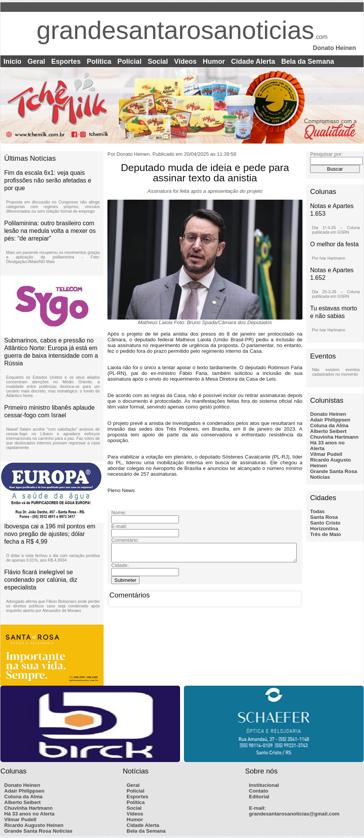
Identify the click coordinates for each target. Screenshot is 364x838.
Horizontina (324, 528)
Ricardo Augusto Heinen (33, 825)
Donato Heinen (328, 414)
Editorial (259, 796)
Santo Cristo (325, 523)
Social (158, 61)
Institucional (264, 785)
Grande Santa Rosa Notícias (38, 831)
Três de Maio (325, 534)
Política (99, 61)
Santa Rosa (324, 517)
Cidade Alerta (253, 61)
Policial (129, 61)
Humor (214, 61)
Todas (317, 511)
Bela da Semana (307, 61)
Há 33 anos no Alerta (29, 814)
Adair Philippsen (330, 420)
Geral (36, 61)
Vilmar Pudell (326, 454)
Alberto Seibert (328, 431)
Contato (258, 791)
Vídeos (185, 61)
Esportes (66, 61)
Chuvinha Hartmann (334, 437)
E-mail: (257, 808)
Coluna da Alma (329, 425)
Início (12, 61)
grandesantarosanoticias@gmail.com (294, 814)
